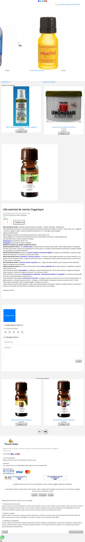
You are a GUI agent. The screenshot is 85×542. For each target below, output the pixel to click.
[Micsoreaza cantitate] (4, 222)
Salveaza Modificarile (76, 532)
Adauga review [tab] (9, 315)
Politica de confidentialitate (17, 465)
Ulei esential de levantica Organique (64, 420)
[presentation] (39, 432)
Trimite (78, 361)
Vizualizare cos (5, 82)
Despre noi (6, 460)
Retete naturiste (29, 465)
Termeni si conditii (38, 465)
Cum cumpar (6, 465)
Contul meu (30, 460)
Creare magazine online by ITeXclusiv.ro (60, 484)
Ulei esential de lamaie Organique (21, 420)
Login (34, 460)
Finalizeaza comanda (48, 82)
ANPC (45, 465)
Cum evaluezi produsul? (11, 328)
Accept (51, 495)
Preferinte (43, 495)
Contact (20, 460)
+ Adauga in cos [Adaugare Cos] (21, 131)
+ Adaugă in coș (19, 222)
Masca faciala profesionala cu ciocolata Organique (21, 127)
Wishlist (24, 460)
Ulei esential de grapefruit (37, 70)
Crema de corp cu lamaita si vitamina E (64, 127)
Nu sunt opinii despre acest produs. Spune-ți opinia (16, 213)
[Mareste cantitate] (10, 222)
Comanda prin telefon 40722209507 (67, 4)
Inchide (34, 495)
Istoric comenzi (13, 460)
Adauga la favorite (9, 290)
